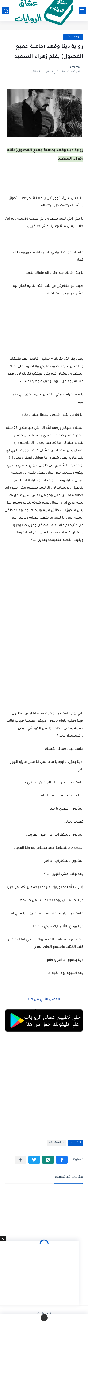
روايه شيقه (73, 37)
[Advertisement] (44, 606)
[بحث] (5, 10)
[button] (62, 1160)
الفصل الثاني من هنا (43, 1000)
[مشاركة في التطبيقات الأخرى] (20, 1160)
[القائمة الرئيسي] (82, 10)
